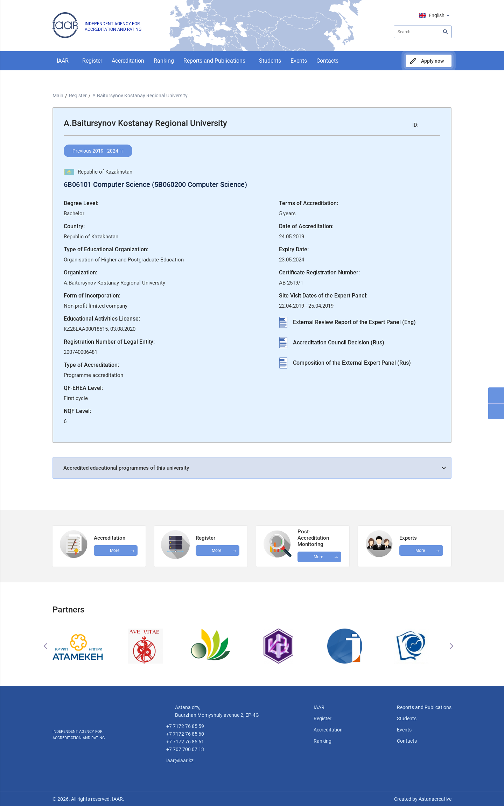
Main (57, 95)
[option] (85, 646)
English (436, 15)
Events (298, 60)
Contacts (327, 60)
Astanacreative (434, 799)
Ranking (164, 60)
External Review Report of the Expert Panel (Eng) (354, 322)
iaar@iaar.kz (180, 760)
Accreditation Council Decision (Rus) (338, 342)
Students (270, 60)
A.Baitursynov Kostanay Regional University (140, 95)
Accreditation (128, 60)
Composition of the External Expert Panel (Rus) (352, 362)
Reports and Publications (214, 60)
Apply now (432, 61)
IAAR (63, 60)
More (318, 556)
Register (92, 60)
